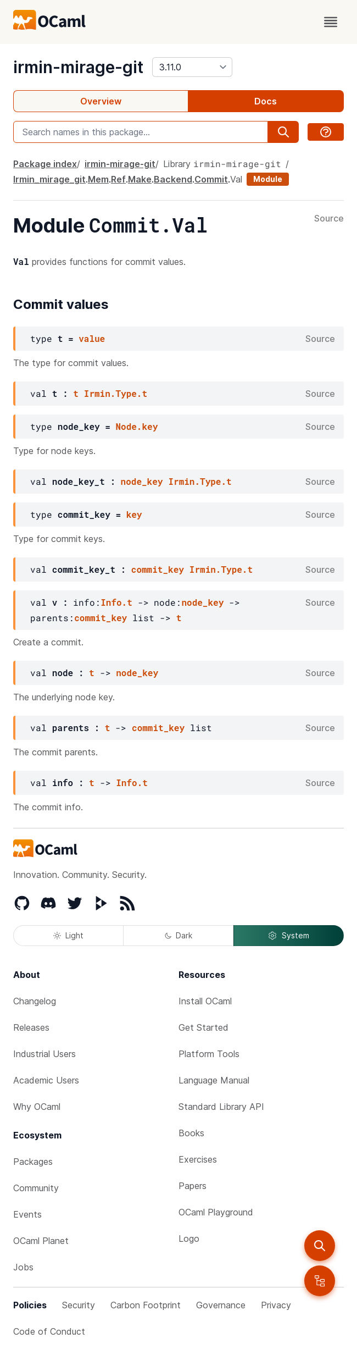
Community (36, 1187)
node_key (142, 481)
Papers (192, 1185)
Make (140, 179)
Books (191, 1132)
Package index (45, 163)
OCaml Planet (41, 1240)
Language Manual (213, 1080)
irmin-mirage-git (78, 67)
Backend (173, 179)
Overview (100, 101)
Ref (118, 179)
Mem (98, 179)
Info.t (116, 602)
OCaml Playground (215, 1212)
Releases (31, 1027)
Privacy (276, 1305)
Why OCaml (36, 1106)
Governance (221, 1305)
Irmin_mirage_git (49, 179)
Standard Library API (221, 1106)
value (92, 338)
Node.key (136, 426)
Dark (178, 935)
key (134, 514)
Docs (265, 101)
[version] (192, 67)
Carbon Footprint (145, 1305)
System (288, 936)
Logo (188, 1238)
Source (329, 219)
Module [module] (267, 179)
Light (68, 935)
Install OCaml (205, 1001)
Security (78, 1305)
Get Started (203, 1027)
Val (236, 179)
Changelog (34, 1001)
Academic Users (46, 1080)
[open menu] (330, 22)
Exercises (197, 1159)
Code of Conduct (49, 1331)
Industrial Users (44, 1053)
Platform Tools (208, 1053)
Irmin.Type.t (115, 393)
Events (27, 1214)
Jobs (23, 1267)
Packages (33, 1161)
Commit (211, 179)
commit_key (157, 569)
